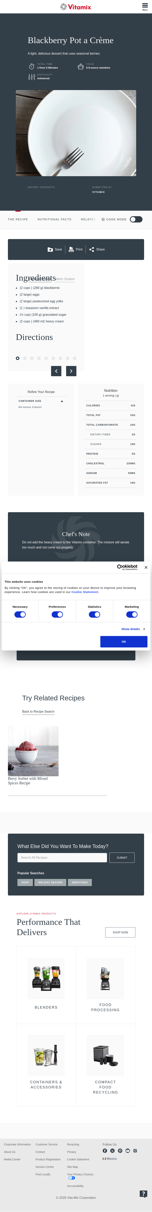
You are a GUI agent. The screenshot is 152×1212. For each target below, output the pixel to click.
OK (124, 641)
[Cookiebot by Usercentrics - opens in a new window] (120, 567)
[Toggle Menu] (145, 6)
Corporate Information (17, 1144)
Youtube (127, 1151)
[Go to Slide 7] (60, 358)
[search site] (62, 857)
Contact (40, 1151)
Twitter (112, 1151)
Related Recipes (96, 219)
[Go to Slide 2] (24, 358)
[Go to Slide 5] (46, 358)
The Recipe (18, 219)
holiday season (50, 882)
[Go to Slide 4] (39, 358)
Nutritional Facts (55, 219)
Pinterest (120, 1151)
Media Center (12, 1159)
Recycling (73, 1144)
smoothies (80, 882)
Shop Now (120, 932)
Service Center (45, 1166)
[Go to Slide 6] (53, 358)
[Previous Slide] (56, 371)
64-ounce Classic (30, 407)
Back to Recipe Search (38, 711)
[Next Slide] (71, 371)
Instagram (135, 1151)
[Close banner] (146, 567)
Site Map (72, 1166)
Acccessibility (75, 1186)
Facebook (105, 1151)
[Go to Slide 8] (67, 358)
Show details (131, 629)
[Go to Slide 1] (17, 358)
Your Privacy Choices (80, 1174)
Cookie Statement (84, 592)
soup (25, 882)
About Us (9, 1151)
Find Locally (43, 1174)
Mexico (112, 1158)
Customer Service (47, 1144)
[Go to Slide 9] (74, 358)
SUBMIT (122, 857)
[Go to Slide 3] (31, 358)
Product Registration (48, 1159)
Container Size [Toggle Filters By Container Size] (30, 401)
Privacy (71, 1151)
